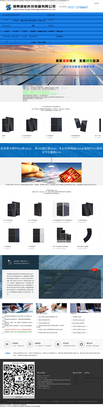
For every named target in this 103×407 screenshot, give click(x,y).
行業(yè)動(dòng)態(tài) (59, 32)
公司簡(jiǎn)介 (76, 376)
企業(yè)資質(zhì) (6, 37)
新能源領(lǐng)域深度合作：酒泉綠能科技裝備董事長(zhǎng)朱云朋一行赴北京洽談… (66, 282)
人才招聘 (33, 42)
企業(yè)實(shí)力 (15, 37)
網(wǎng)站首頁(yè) (7, 15)
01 (51, 158)
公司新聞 (50, 31)
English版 (96, 3)
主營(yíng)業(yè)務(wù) (50, 15)
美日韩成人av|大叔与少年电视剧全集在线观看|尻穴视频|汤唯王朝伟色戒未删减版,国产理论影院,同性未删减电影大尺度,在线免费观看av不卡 (34, 0)
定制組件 (33, 31)
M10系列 (15, 31)
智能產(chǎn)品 (42, 31)
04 (51, 162)
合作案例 (24, 36)
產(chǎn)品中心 (6, 25)
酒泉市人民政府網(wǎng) (35, 353)
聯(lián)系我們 (33, 36)
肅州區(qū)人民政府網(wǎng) (50, 353)
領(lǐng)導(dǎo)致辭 (33, 21)
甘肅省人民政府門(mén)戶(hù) (20, 353)
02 (51, 159)
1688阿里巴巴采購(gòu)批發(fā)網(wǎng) (27, 355)
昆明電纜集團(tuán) (89, 376)
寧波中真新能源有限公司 (90, 382)
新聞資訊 (50, 25)
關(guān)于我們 (15, 15)
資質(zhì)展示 (24, 20)
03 (51, 160)
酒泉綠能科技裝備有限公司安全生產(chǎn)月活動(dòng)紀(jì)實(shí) (61, 275)
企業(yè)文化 (42, 20)
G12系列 (24, 31)
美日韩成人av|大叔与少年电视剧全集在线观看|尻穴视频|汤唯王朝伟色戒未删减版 (20, 406)
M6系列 (6, 31)
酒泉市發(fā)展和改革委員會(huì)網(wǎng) (68, 353)
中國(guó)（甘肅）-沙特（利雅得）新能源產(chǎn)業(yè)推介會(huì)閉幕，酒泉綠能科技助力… (68, 290)
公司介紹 (15, 20)
